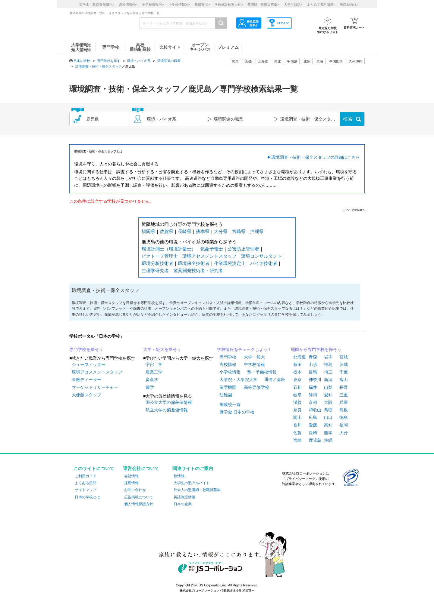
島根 (343, 409)
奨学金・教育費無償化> (96, 4)
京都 (313, 402)
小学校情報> (179, 4)
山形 (313, 364)
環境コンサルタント (261, 256)
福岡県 (148, 231)
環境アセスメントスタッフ (209, 256)
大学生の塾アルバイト (192, 483)
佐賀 (297, 432)
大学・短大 (254, 357)
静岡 (313, 394)
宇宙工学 (154, 364)
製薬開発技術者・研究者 (198, 270)
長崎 (313, 432)
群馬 (313, 372)
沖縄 (328, 440)
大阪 (328, 402)
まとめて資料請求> (321, 4)
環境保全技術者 (193, 263)
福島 (328, 364)
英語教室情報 (184, 497)
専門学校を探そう (86, 349)
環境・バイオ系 (138, 61)
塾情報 (179, 476)
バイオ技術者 (263, 263)
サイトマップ (85, 490)
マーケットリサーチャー (95, 387)
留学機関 (227, 387)
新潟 (328, 379)
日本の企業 (183, 504)
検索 (348, 118)
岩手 (328, 357)
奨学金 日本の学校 (236, 412)
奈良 (297, 409)
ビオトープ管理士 (160, 256)
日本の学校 (82, 61)
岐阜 (297, 394)
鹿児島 (315, 440)
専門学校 (227, 357)
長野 (343, 387)
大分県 (221, 231)
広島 (313, 417)
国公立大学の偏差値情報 (169, 402)
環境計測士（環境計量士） (169, 248)
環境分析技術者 (157, 263)
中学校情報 (254, 364)
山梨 (328, 387)
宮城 (343, 357)
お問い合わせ (135, 490)
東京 (297, 379)
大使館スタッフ (86, 394)
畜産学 (152, 379)
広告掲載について (138, 497)
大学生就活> (293, 4)
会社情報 (131, 476)
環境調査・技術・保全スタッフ (98, 66)
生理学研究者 (155, 270)
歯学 (150, 387)
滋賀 (297, 402)
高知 (328, 424)
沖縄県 (257, 231)
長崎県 (184, 231)
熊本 (328, 432)
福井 (313, 387)
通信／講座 (274, 379)
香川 (297, 424)
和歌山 (315, 409)
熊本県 (202, 231)
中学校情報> (153, 4)
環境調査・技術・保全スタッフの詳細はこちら (315, 157)
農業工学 (154, 372)
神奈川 (315, 379)
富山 (343, 379)
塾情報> (202, 4)
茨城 (343, 364)
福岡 (343, 424)
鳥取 (328, 409)
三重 (343, 394)
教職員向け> (349, 4)
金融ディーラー (86, 379)
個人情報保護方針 (138, 504)
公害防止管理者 (243, 248)
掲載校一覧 (230, 404)
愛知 (328, 394)
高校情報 (227, 364)
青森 (313, 357)
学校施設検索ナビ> (229, 4)
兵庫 (343, 402)
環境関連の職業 (169, 61)
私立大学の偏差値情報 (167, 409)
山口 (328, 417)
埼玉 (328, 372)
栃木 (297, 372)
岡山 (297, 417)
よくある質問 (85, 483)
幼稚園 (225, 394)
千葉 (343, 372)
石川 (297, 387)
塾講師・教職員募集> (263, 4)
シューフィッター (88, 364)
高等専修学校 (256, 387)
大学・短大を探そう (162, 349)
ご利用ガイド (85, 476)
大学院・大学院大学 (238, 379)
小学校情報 (230, 372)
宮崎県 (239, 231)
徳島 (343, 417)
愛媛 (313, 424)
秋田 (297, 364)
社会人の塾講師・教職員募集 (197, 490)
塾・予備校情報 (262, 372)
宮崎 (297, 440)
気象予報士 (211, 248)
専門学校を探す (108, 61)
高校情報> (128, 4)
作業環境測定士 (230, 263)
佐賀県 (166, 231)
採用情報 (131, 483)
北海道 (263, 61)
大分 (343, 432)
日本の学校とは (87, 497)
